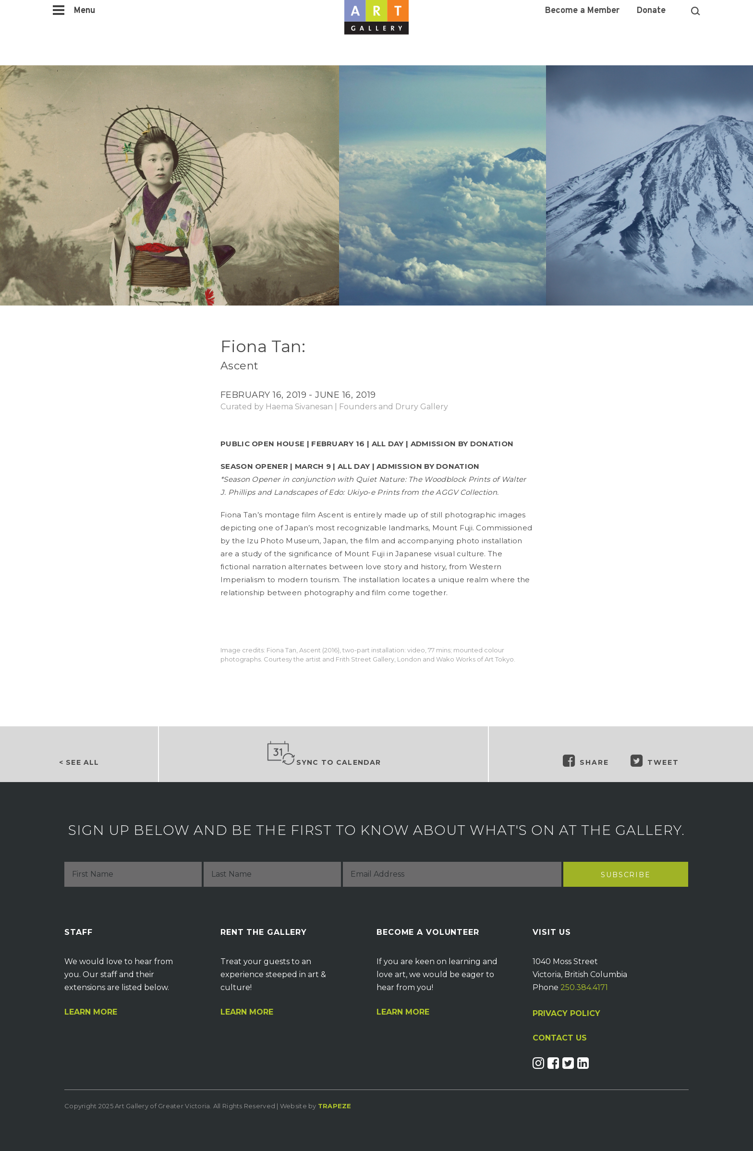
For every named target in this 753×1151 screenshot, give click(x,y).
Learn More (90, 1012)
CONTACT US (560, 1038)
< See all (79, 762)
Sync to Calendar (323, 754)
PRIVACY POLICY (566, 1013)
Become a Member (582, 11)
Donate (651, 11)
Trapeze (335, 1106)
